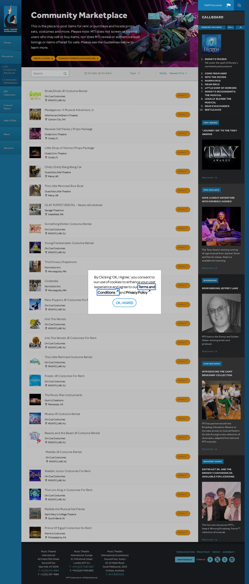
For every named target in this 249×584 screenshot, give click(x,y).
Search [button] (239, 5)
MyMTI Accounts (213, 5)
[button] (228, 5)
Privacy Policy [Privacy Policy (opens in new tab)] (136, 292)
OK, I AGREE (124, 302)
